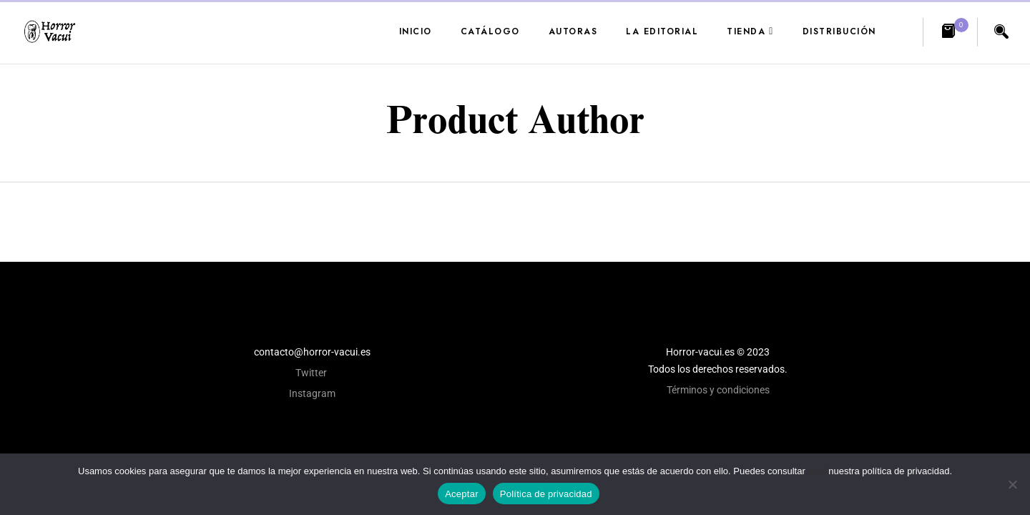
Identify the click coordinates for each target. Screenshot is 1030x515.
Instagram (312, 393)
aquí (816, 471)
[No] (1012, 484)
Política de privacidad (546, 494)
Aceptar (462, 494)
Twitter (312, 372)
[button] (950, 32)
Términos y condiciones (718, 390)
